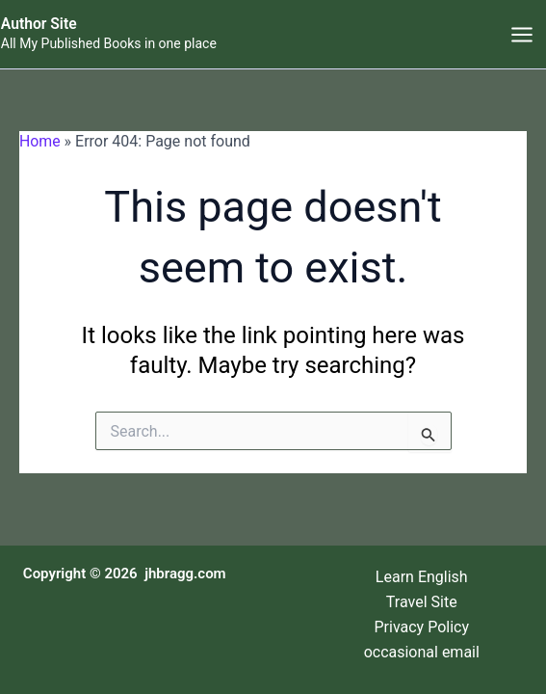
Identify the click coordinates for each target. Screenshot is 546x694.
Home (40, 142)
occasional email (422, 652)
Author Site (39, 24)
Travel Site (421, 601)
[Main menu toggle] (522, 35)
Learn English (422, 575)
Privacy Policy (422, 626)
